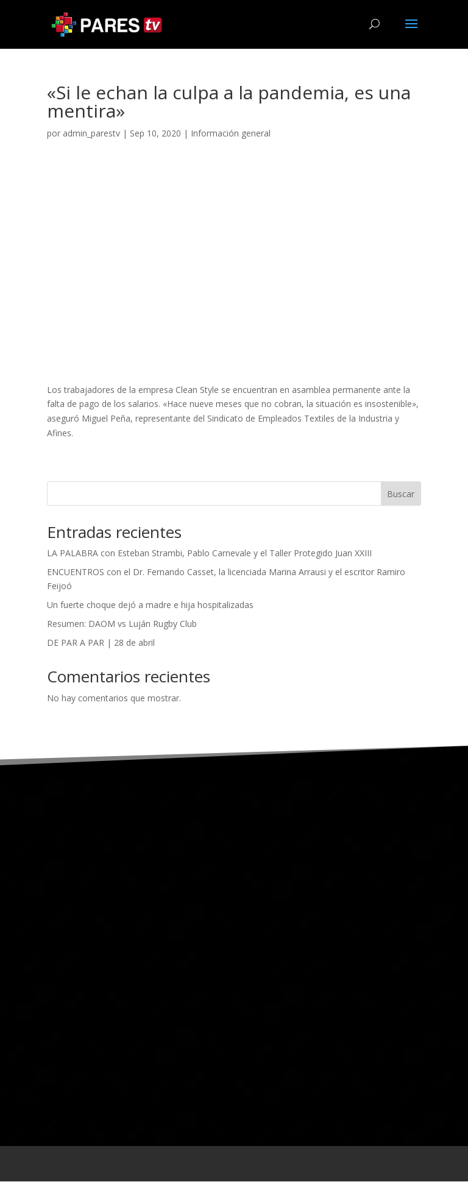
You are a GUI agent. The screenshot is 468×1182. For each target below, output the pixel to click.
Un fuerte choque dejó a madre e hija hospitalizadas (150, 605)
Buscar (400, 494)
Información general (231, 134)
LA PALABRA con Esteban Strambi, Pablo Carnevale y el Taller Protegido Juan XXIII (209, 553)
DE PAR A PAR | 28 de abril (101, 643)
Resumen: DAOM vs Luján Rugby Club (122, 624)
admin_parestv (91, 134)
